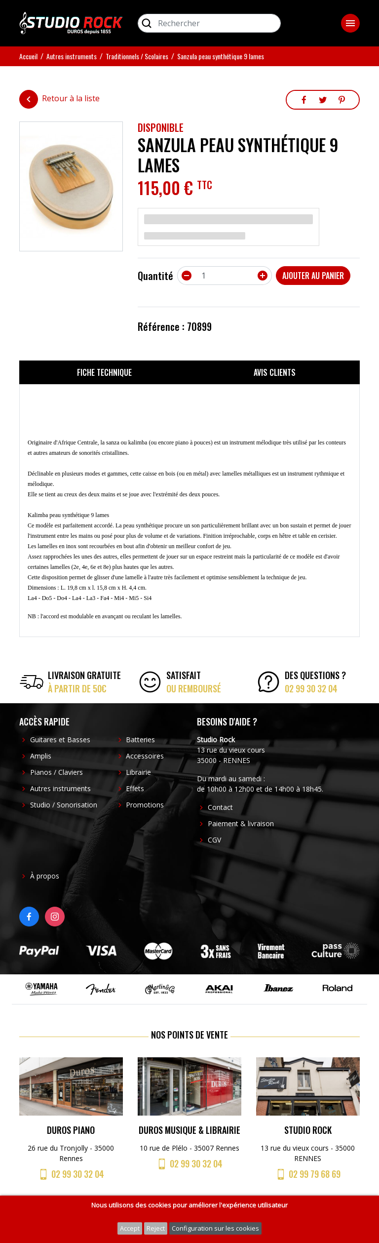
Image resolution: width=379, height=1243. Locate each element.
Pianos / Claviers (56, 772)
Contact (220, 807)
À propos (44, 876)
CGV (214, 839)
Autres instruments (60, 788)
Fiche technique (104, 372)
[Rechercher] (209, 23)
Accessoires (145, 756)
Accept (130, 1228)
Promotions (145, 804)
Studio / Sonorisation (63, 804)
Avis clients (275, 372)
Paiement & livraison (241, 823)
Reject (156, 1228)
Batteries (140, 739)
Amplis (40, 756)
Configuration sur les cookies (215, 1228)
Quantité (155, 275)
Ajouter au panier (313, 275)
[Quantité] (224, 275)
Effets (135, 788)
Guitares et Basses (60, 739)
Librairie (138, 772)
